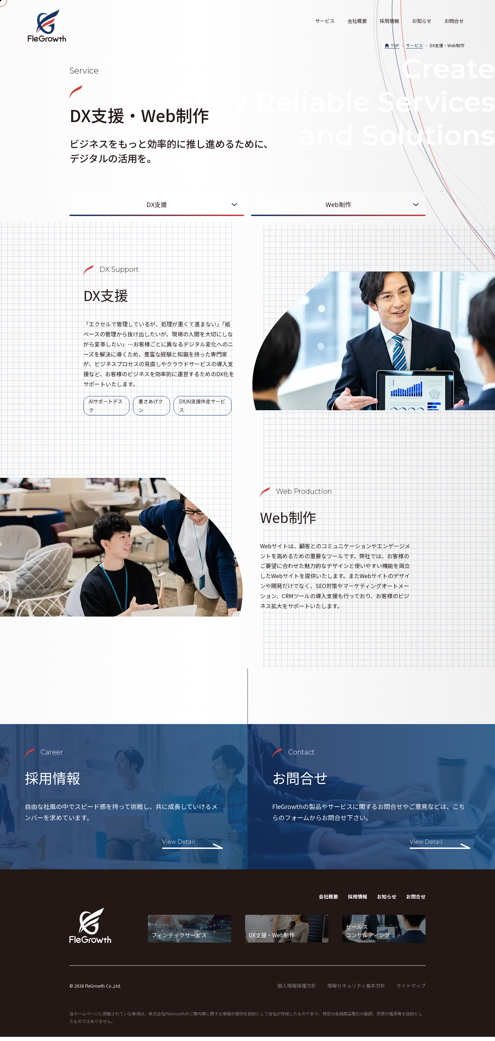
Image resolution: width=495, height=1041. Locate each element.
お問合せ (454, 20)
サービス (325, 20)
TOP (395, 45)
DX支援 (156, 204)
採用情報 (389, 20)
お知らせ (421, 20)
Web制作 (338, 204)
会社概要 (357, 20)
